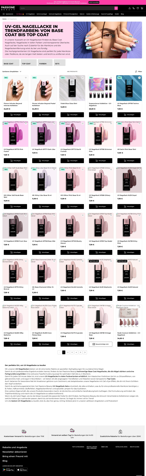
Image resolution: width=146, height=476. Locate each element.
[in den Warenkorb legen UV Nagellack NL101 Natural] (129, 298)
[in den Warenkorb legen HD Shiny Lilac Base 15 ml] (43, 206)
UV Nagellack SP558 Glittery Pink (99, 196)
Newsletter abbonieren (14, 452)
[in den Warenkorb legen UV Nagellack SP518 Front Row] (15, 252)
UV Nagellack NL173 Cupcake (72, 333)
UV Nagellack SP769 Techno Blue (128, 104)
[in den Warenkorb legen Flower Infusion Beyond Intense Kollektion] (15, 114)
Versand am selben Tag (61, 435)
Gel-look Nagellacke (55, 14)
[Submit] (118, 8)
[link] (59, 352)
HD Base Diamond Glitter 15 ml (42, 288)
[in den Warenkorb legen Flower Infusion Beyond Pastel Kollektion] (43, 114)
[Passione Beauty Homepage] (9, 8)
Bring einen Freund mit (15, 456)
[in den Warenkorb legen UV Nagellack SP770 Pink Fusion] (15, 160)
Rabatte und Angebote (14, 447)
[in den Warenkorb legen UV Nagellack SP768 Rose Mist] (43, 252)
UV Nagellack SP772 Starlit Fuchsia (71, 150)
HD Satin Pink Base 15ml (126, 149)
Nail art (82, 14)
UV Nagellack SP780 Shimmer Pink (100, 150)
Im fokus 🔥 (20, 14)
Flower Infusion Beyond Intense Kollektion (13, 104)
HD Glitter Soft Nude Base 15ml (14, 196)
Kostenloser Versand (12, 436)
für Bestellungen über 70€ (32, 436)
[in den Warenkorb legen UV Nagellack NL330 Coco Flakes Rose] (43, 344)
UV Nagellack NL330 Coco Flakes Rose (42, 334)
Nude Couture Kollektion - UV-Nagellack (128, 334)
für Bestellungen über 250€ (129, 436)
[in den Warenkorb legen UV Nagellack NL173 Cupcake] (72, 344)
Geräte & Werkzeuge (92, 14)
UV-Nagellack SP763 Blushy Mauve (71, 242)
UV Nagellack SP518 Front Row (15, 241)
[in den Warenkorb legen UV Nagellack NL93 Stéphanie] (100, 298)
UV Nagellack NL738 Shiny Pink (127, 242)
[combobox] (70, 8)
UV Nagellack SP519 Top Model (100, 241)
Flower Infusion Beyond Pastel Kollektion (43, 104)
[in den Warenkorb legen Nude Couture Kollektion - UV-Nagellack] (129, 344)
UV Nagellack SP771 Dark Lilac (43, 149)
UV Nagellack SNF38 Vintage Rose (100, 334)
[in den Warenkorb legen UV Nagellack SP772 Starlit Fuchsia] (72, 160)
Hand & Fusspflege (107, 14)
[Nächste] (85, 352)
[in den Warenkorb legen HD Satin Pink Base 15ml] (129, 160)
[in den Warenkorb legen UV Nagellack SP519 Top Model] (100, 252)
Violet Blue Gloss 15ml (69, 103)
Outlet (117, 14)
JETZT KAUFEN (94, 2)
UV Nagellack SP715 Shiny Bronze (13, 288)
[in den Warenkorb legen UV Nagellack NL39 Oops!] (129, 206)
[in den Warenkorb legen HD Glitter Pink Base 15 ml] (72, 206)
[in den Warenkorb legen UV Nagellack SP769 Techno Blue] (129, 114)
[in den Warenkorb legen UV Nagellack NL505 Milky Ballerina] (15, 344)
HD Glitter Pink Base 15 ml (70, 195)
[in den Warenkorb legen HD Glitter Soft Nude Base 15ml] (15, 206)
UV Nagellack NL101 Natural (127, 287)
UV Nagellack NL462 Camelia (72, 287)
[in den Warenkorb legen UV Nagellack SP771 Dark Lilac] (43, 160)
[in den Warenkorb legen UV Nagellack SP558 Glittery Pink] (100, 206)
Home (4, 19)
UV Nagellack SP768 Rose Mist (43, 241)
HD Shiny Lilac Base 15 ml (42, 195)
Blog (122, 14)
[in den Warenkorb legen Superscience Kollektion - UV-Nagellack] (100, 114)
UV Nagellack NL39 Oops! (127, 195)
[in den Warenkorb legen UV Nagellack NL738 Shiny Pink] (129, 252)
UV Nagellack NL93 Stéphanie (100, 287)
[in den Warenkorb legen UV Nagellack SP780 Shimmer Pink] (100, 160)
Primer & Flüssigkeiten (71, 14)
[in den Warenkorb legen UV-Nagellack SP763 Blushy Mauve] (72, 252)
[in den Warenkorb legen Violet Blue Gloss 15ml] (72, 114)
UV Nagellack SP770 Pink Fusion (13, 150)
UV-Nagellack (30, 14)
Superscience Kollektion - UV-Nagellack (100, 104)
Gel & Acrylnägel (42, 14)
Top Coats (111, 379)
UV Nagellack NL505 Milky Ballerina (13, 334)
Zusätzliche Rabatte (108, 436)
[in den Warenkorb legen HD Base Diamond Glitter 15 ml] (43, 298)
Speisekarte (7, 14)
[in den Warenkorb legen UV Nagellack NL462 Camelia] (72, 298)
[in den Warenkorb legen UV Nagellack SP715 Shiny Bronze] (15, 298)
